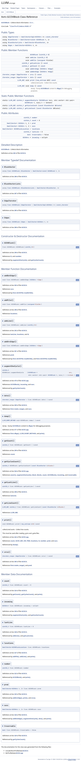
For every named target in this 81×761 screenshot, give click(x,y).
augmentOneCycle (31, 100)
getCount (33, 66)
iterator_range (8, 74)
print (32, 80)
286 (15, 176)
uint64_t (25, 66)
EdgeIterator (13, 37)
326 (15, 715)
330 (15, 611)
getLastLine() (28, 636)
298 (15, 492)
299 (15, 450)
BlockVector (13, 40)
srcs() (33, 698)
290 (15, 252)
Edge (50, 69)
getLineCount (30, 108)
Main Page (5, 8)
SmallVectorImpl (27, 37)
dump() (15, 545)
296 (15, 310)
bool (29, 135)
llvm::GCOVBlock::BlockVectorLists (20, 188)
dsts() (41, 719)
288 (15, 227)
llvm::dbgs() (14, 433)
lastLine (35, 132)
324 (15, 591)
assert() (13, 475)
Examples (57, 8)
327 (15, 653)
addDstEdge (34, 72)
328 (15, 632)
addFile (33, 60)
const (33, 40)
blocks (58, 105)
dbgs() (59, 88)
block (34, 475)
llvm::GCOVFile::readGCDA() (23, 359)
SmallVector (25, 40)
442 (15, 537)
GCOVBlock (10, 12)
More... (31, 23)
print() (42, 433)
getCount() (17, 594)
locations (36, 129)
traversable (37, 135)
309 (15, 405)
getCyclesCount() (37, 260)
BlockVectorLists (15, 42)
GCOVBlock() (15, 384)
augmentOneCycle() (20, 260)
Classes (42, 8)
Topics (23, 8)
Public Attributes (65, 17)
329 (15, 736)
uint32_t (43, 55)
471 (15, 430)
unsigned (41, 60)
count (34, 120)
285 (15, 210)
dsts (32, 77)
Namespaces (32, 8)
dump (32, 86)
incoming (35, 137)
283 (14, 153)
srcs (32, 74)
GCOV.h (23, 153)
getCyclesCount (31, 105)
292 (15, 330)
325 (15, 694)
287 (15, 193)
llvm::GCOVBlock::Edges (16, 222)
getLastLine (35, 63)
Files (50, 8)
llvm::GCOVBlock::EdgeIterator (19, 205)
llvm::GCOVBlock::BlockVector (18, 171)
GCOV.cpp (24, 381)
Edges (10, 45)
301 (15, 351)
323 (15, 673)
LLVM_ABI (21, 80)
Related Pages (14, 8)
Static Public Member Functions (71, 15)
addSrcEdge (34, 69)
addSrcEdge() (17, 698)
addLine (33, 57)
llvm (2, 12)
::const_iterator (51, 37)
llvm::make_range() (17, 409)
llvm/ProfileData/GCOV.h (20, 26)
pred (33, 123)
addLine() (16, 636)
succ (33, 126)
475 (15, 381)
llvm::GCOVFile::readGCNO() (23, 293)
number (34, 118)
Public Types (44, 15)
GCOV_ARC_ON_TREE (23, 541)
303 (15, 285)
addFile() (16, 657)
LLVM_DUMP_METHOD (9, 420)
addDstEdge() (17, 719)
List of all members (75, 17)
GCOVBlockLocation (21, 129)
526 (15, 471)
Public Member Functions (55, 15)
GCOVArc (38, 37)
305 (15, 562)
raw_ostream (41, 80)
